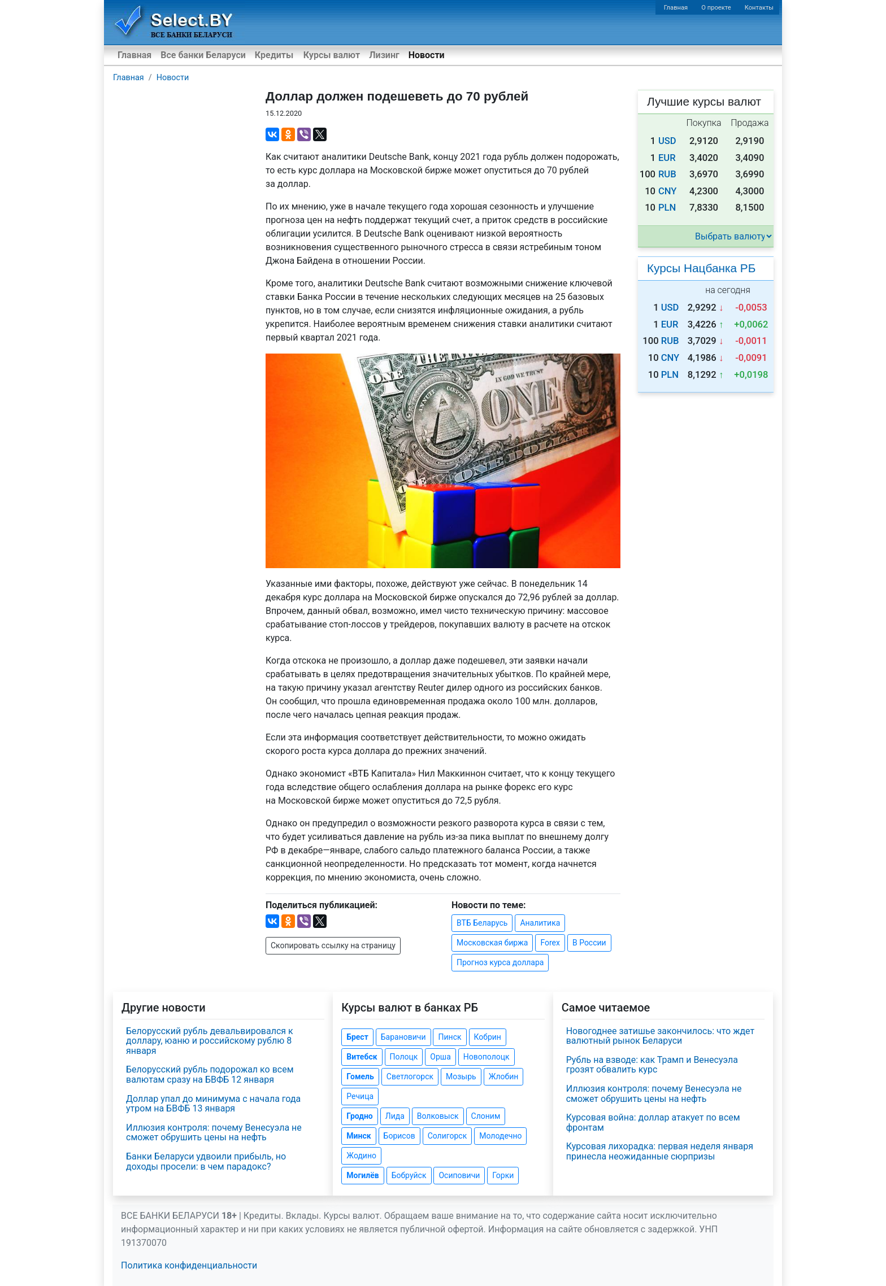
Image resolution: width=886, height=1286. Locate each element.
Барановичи (403, 1036)
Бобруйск (409, 1175)
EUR (667, 157)
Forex (550, 942)
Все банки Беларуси (203, 55)
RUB (667, 174)
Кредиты (274, 55)
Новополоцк (486, 1056)
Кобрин (487, 1036)
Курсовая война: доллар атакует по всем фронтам (653, 1122)
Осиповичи (459, 1175)
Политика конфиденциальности (189, 1265)
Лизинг (384, 55)
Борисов (399, 1135)
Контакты (759, 7)
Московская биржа (492, 942)
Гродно (359, 1116)
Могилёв (362, 1175)
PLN (667, 207)
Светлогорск (409, 1076)
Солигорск (447, 1135)
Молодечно (500, 1135)
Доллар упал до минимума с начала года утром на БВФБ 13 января (213, 1103)
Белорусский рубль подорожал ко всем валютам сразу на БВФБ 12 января (210, 1074)
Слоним (486, 1116)
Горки (503, 1175)
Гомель (360, 1076)
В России (589, 942)
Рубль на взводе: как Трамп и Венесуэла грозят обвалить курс (652, 1064)
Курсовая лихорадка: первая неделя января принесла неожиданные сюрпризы (659, 1151)
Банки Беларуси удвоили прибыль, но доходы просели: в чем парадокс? (206, 1161)
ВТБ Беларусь (482, 922)
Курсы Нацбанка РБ (701, 267)
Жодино (361, 1155)
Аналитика (540, 922)
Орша (440, 1056)
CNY (667, 191)
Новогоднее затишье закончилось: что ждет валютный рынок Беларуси (660, 1036)
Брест (357, 1036)
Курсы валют (331, 55)
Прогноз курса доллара (500, 962)
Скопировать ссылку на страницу (333, 945)
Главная (676, 7)
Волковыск (438, 1116)
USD (667, 141)
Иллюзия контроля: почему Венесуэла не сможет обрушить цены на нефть (214, 1132)
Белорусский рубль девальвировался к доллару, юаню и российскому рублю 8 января (209, 1041)
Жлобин (504, 1076)
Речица (359, 1096)
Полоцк (404, 1056)
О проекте (716, 7)
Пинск (449, 1036)
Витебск (361, 1056)
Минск (358, 1135)
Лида (395, 1116)
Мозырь (461, 1076)
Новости (427, 55)
